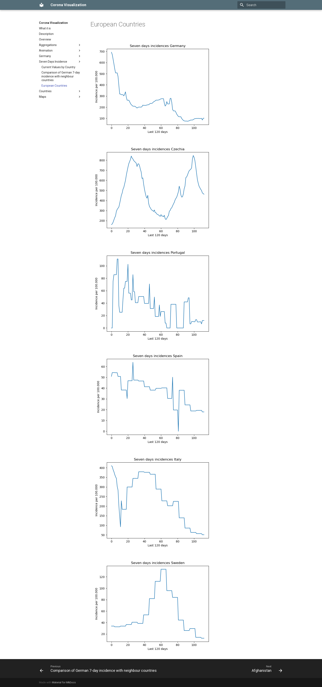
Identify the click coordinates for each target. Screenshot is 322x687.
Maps (60, 97)
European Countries (54, 85)
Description (46, 34)
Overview (45, 39)
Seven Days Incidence (60, 61)
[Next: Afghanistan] (266, 668)
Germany (60, 56)
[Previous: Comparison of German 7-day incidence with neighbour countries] (99, 668)
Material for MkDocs (64, 682)
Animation (60, 50)
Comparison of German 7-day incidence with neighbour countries (60, 76)
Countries (60, 91)
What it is (45, 28)
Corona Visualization (53, 22)
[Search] (261, 5)
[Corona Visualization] (41, 5)
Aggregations (60, 45)
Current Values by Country (58, 67)
